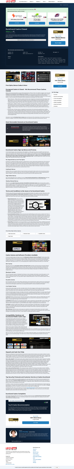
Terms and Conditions (57, 98)
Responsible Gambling (37, 456)
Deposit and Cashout (57, 104)
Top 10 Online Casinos (23, 1)
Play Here (37, 23)
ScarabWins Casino (41, 233)
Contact (34, 461)
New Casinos (60, 1)
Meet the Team (35, 452)
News (34, 458)
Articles (34, 450)
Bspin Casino (10, 236)
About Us (34, 449)
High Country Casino (11, 233)
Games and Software (57, 100)
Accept (57, 467)
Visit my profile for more (17, 441)
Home (61, 4)
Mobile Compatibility (57, 102)
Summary (55, 106)
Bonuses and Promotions (58, 96)
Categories (38, 1)
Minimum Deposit (52, 1)
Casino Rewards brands (31, 387)
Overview (55, 94)
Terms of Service (36, 455)
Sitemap (34, 462)
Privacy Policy (35, 453)
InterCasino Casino (26, 233)
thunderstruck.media (10, 464)
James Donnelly (23, 432)
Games (44, 1)
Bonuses (32, 1)
